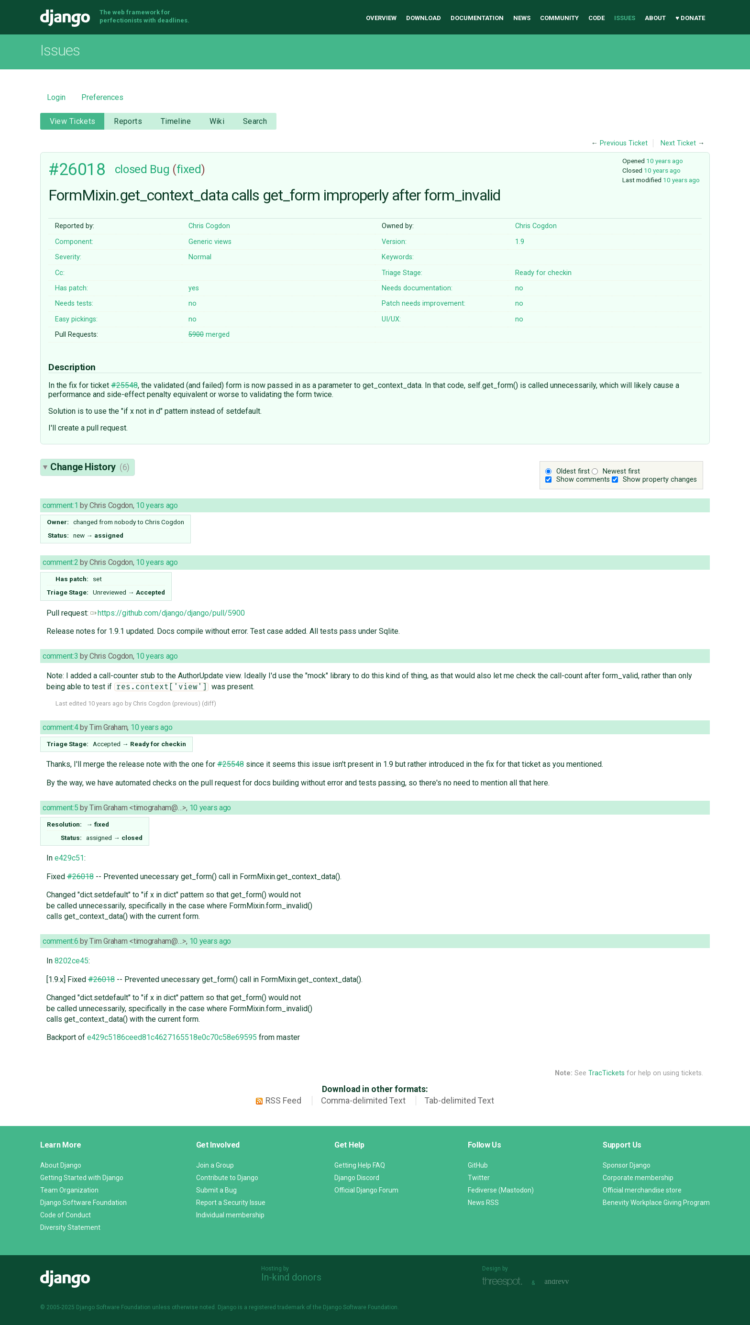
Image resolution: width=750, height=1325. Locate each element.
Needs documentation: (417, 288)
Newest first (621, 471)
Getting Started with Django (81, 1177)
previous (186, 703)
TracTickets (606, 1073)
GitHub (478, 1165)
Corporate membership (638, 1177)
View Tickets (73, 121)
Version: (394, 242)
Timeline (176, 121)
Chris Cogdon (209, 226)
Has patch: (71, 288)
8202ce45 (71, 960)
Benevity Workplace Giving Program (656, 1202)
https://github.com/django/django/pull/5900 (167, 613)
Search (255, 121)
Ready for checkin (543, 273)
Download (423, 18)
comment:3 (60, 656)
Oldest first (573, 471)
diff (209, 703)
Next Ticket (678, 143)
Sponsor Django (627, 1165)
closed (131, 169)
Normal (199, 257)
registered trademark (277, 1307)
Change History (90, 467)
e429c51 (69, 857)
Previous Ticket (624, 143)
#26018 (76, 169)
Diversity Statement (70, 1227)
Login (56, 97)
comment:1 (60, 505)
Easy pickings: (76, 319)
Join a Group (215, 1165)
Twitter (479, 1177)
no (519, 288)
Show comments (583, 479)
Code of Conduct (65, 1215)
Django (65, 18)
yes (193, 288)
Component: (74, 242)
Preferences (102, 97)
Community (559, 18)
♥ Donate (690, 18)
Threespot (504, 1282)
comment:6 (60, 941)
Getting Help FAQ (359, 1165)
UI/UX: (391, 319)
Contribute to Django (227, 1177)
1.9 (519, 242)
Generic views (210, 242)
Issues (624, 18)
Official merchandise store (642, 1190)
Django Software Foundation (83, 1202)
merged (209, 335)
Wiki (217, 121)
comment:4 (60, 727)
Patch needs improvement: (423, 303)
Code (596, 18)
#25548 (124, 385)
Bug (160, 169)
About (655, 18)
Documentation (477, 18)
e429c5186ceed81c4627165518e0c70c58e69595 (172, 1037)
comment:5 (60, 807)
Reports (128, 121)
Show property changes (660, 479)
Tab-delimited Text (459, 1100)
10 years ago (664, 161)
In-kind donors (291, 1277)
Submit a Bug (216, 1190)
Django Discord (356, 1177)
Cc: (60, 273)
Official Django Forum (366, 1190)
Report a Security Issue (230, 1202)
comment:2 (60, 562)
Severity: (68, 257)
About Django (60, 1165)
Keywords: (398, 257)
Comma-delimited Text (363, 1100)
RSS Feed (283, 1100)
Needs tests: (74, 303)
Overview (381, 18)
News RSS (483, 1202)
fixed (188, 169)
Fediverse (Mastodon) (501, 1190)
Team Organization (69, 1190)
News (521, 18)
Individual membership (230, 1215)
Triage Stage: (402, 273)
